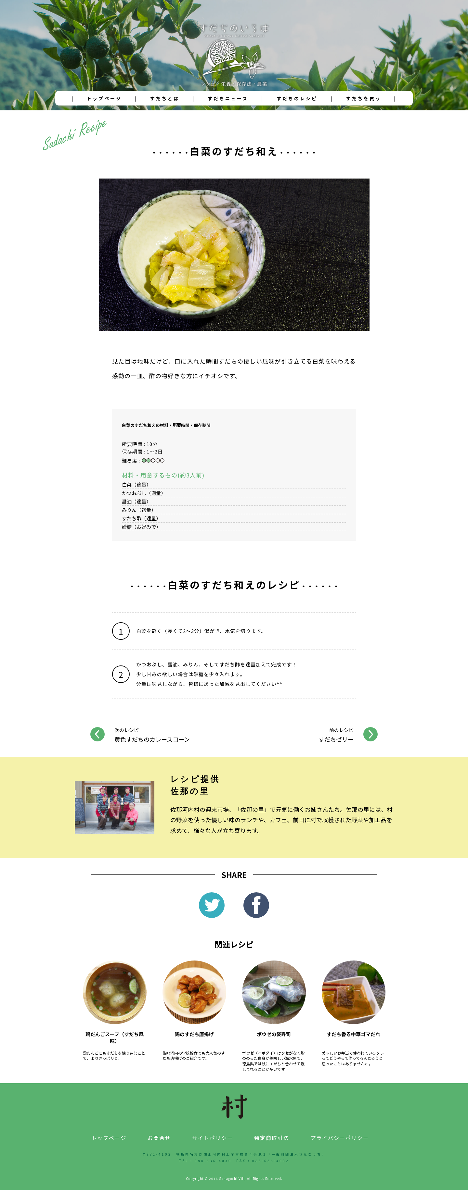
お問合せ (159, 1138)
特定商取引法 (271, 1138)
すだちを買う (363, 98)
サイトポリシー (212, 1138)
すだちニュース (228, 98)
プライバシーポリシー (339, 1138)
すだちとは (164, 98)
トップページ (104, 98)
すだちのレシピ (297, 98)
